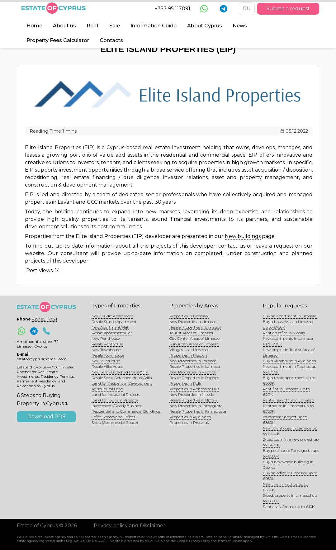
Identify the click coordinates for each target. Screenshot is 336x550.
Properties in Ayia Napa (190, 417)
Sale (114, 26)
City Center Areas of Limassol (194, 338)
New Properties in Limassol (193, 321)
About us (64, 26)
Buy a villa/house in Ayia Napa (289, 360)
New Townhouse (106, 349)
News (240, 26)
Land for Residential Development (122, 383)
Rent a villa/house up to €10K (289, 506)
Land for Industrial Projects (116, 394)
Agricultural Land (107, 388)
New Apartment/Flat (110, 327)
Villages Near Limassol (189, 349)
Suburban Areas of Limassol (194, 344)
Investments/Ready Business (117, 405)
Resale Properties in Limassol (195, 327)
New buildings (243, 236)
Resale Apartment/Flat (112, 332)
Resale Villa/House (107, 366)
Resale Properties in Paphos (194, 377)
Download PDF (46, 417)
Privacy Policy (199, 541)
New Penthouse (106, 338)
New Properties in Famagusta (196, 405)
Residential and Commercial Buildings (126, 411)
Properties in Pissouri (188, 355)
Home (34, 26)
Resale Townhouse (108, 355)
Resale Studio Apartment (114, 321)
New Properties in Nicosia (191, 394)
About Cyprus (204, 26)
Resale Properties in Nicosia (193, 400)
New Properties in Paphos (192, 372)
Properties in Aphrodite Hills (194, 388)
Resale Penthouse (107, 344)
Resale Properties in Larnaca (194, 366)
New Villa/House (106, 360)
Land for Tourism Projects (115, 400)
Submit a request (288, 9)
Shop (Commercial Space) (115, 422)
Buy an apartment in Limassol (290, 316)
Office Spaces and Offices (113, 417)
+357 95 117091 (172, 9)
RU (247, 9)
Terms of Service (230, 541)
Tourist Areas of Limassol (191, 332)
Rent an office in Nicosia (284, 332)
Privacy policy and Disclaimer (129, 526)
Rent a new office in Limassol (288, 400)
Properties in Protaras (189, 422)
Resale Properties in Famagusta (197, 411)
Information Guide (153, 26)
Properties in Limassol (189, 316)
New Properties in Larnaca (192, 360)
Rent (93, 26)
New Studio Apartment (112, 316)
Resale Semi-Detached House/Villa (122, 377)
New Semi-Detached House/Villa (120, 372)
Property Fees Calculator (57, 40)
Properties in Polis (185, 383)
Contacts (111, 40)
